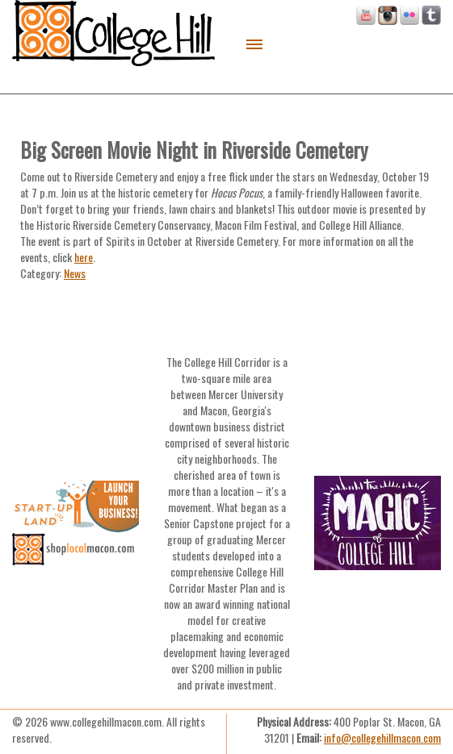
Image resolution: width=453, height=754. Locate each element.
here (83, 256)
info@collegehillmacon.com (382, 737)
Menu (255, 44)
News (75, 273)
